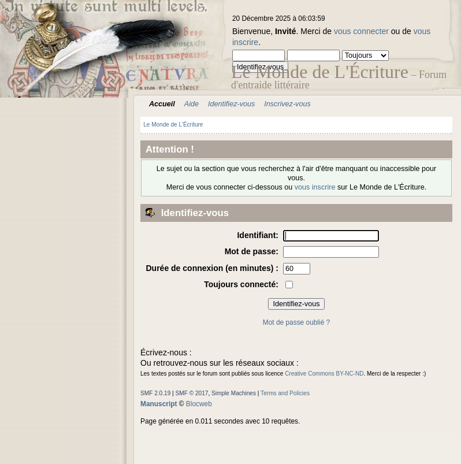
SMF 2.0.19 (155, 393)
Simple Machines (233, 393)
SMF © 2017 (192, 393)
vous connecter (361, 31)
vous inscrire (315, 187)
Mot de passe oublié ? (296, 322)
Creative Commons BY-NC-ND (324, 373)
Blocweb (199, 404)
